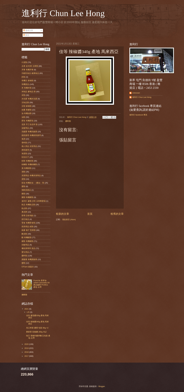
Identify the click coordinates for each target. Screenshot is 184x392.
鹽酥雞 (24, 295)
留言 (26, 35)
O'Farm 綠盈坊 (28, 267)
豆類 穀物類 (26, 106)
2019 (26, 348)
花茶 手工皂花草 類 (30, 124)
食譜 (23, 139)
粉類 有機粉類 (27, 161)
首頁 (89, 213)
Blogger (101, 386)
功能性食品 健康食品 (30, 73)
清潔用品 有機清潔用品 (31, 175)
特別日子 (25, 157)
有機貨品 (25, 84)
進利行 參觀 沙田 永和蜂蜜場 (34, 201)
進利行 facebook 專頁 (138, 115)
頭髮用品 (25, 245)
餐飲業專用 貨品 (28, 248)
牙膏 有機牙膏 (27, 70)
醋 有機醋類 (26, 237)
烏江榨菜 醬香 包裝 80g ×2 (37, 328)
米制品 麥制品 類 (29, 92)
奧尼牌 (24, 212)
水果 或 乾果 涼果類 (30, 66)
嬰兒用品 (25, 252)
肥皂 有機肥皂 (27, 121)
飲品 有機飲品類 (28, 205)
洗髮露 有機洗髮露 (29, 132)
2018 (26, 352)
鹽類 (23, 263)
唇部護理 (25, 150)
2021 (26, 309)
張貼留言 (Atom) (69, 219)
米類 (23, 95)
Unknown (136, 93)
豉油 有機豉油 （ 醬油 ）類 (33, 183)
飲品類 (24, 208)
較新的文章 (62, 213)
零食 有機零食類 (28, 223)
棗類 (23, 186)
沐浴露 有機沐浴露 (29, 99)
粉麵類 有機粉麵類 (29, 164)
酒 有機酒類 (26, 168)
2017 (26, 356)
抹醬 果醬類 (26, 110)
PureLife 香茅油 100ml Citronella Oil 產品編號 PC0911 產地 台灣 (41, 283)
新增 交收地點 (27, 215)
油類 (23, 117)
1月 (28, 312)
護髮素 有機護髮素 (29, 259)
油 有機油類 (26, 113)
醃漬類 (24, 234)
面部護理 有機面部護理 (31, 135)
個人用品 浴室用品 (29, 146)
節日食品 (25, 219)
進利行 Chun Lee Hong (63, 13)
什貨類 (24, 62)
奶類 (23, 77)
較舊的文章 (117, 213)
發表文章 (28, 30)
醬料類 (68, 121)
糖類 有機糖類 (27, 241)
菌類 (23, 194)
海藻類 (24, 153)
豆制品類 (25, 102)
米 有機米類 (26, 88)
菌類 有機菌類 (27, 197)
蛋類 (23, 179)
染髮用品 (25, 128)
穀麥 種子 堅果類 (29, 230)
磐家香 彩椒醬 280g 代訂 (36, 332)
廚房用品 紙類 (27, 226)
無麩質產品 (26, 190)
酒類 (23, 172)
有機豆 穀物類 (27, 80)
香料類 (24, 143)
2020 (26, 344)
